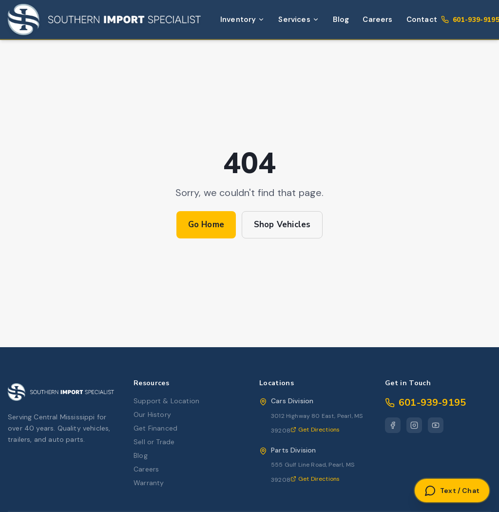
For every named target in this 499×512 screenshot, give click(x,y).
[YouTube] (435, 425)
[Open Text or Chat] (452, 490)
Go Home (206, 224)
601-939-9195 (425, 402)
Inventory (242, 19)
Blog (341, 19)
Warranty (149, 482)
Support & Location (166, 400)
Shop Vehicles (282, 224)
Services (298, 19)
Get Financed (155, 428)
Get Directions (315, 429)
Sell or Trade (154, 441)
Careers (377, 19)
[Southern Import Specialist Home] (104, 19)
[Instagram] (414, 425)
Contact (421, 19)
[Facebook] (393, 425)
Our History (152, 414)
